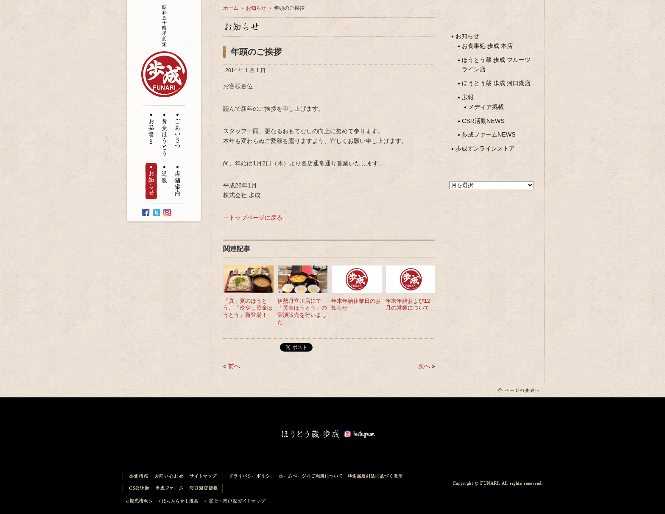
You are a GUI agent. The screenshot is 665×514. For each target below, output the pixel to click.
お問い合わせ (169, 476)
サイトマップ (205, 476)
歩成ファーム (169, 488)
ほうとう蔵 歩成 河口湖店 (496, 83)
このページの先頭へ (518, 390)
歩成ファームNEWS (489, 134)
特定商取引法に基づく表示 (377, 476)
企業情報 (137, 476)
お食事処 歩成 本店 (487, 45)
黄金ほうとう (164, 135)
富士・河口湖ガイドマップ (232, 501)
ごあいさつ (177, 131)
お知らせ (151, 181)
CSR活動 (137, 488)
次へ (424, 366)
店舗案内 (177, 181)
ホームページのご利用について (311, 476)
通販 (164, 175)
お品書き (151, 129)
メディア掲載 (486, 106)
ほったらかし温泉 (178, 501)
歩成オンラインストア (485, 148)
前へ (234, 366)
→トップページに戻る (252, 217)
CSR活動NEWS (483, 120)
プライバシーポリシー (250, 476)
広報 (468, 97)
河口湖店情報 (205, 488)
